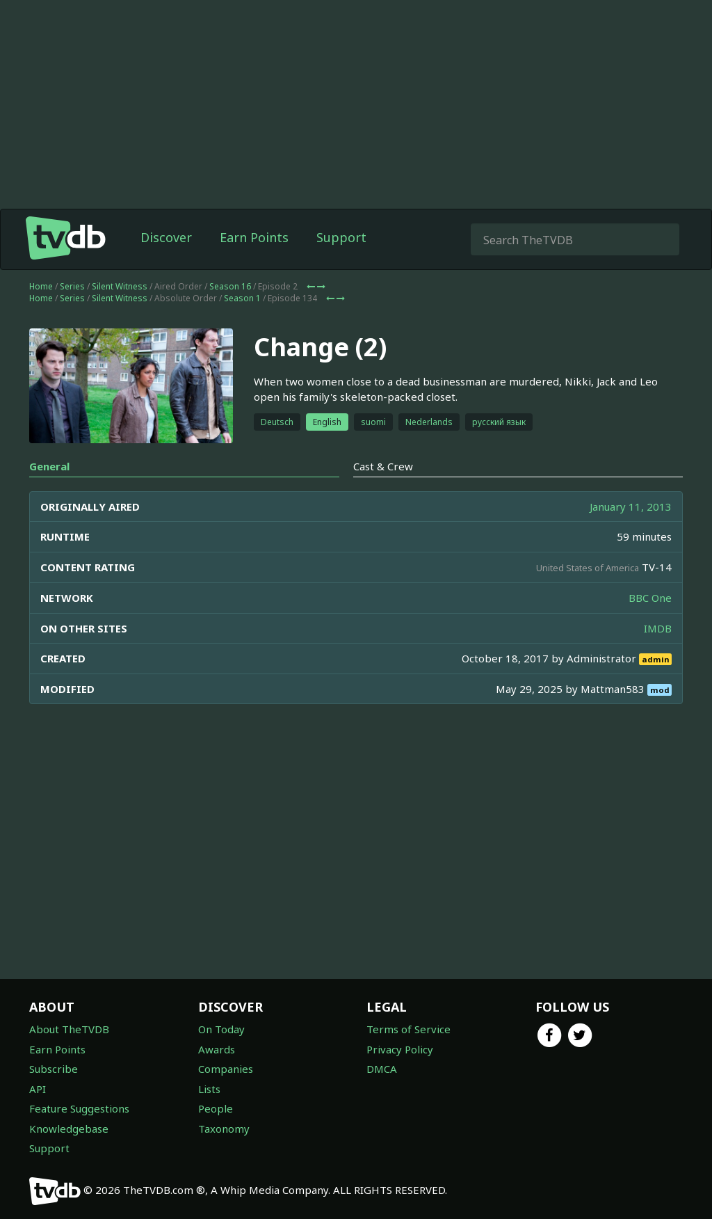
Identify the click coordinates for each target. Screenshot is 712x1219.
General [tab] (49, 466)
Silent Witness (119, 286)
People (215, 1108)
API (37, 1089)
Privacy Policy (399, 1049)
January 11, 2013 (631, 506)
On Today (221, 1029)
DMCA (381, 1069)
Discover (166, 237)
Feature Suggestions (79, 1108)
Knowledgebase (68, 1129)
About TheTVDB (69, 1029)
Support (341, 237)
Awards (216, 1049)
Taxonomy (224, 1129)
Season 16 (230, 286)
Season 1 (242, 298)
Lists (209, 1089)
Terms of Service (408, 1029)
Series (72, 286)
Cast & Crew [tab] (383, 466)
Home (41, 286)
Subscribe (53, 1069)
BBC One (650, 598)
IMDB (658, 628)
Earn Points (254, 237)
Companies (225, 1069)
